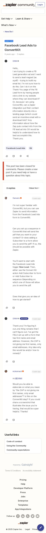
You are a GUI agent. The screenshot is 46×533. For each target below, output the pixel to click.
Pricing (23, 480)
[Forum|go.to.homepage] (17, 5)
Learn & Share (24, 18)
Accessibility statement (32, 471)
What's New (9, 25)
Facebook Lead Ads (15, 148)
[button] (40, 4)
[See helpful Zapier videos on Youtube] (37, 516)
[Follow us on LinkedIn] (23, 516)
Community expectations (18, 450)
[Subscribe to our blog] (28, 516)
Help (23, 484)
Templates (23, 505)
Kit (31, 148)
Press (23, 492)
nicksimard (17, 371)
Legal (27, 529)
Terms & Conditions (13, 471)
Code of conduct (14, 441)
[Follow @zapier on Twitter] (32, 516)
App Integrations (23, 509)
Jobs (23, 496)
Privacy (35, 529)
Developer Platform (23, 488)
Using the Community (16, 446)
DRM (15, 61)
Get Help (7, 18)
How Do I (9, 31)
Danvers (16, 198)
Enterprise (23, 500)
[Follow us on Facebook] (18, 516)
